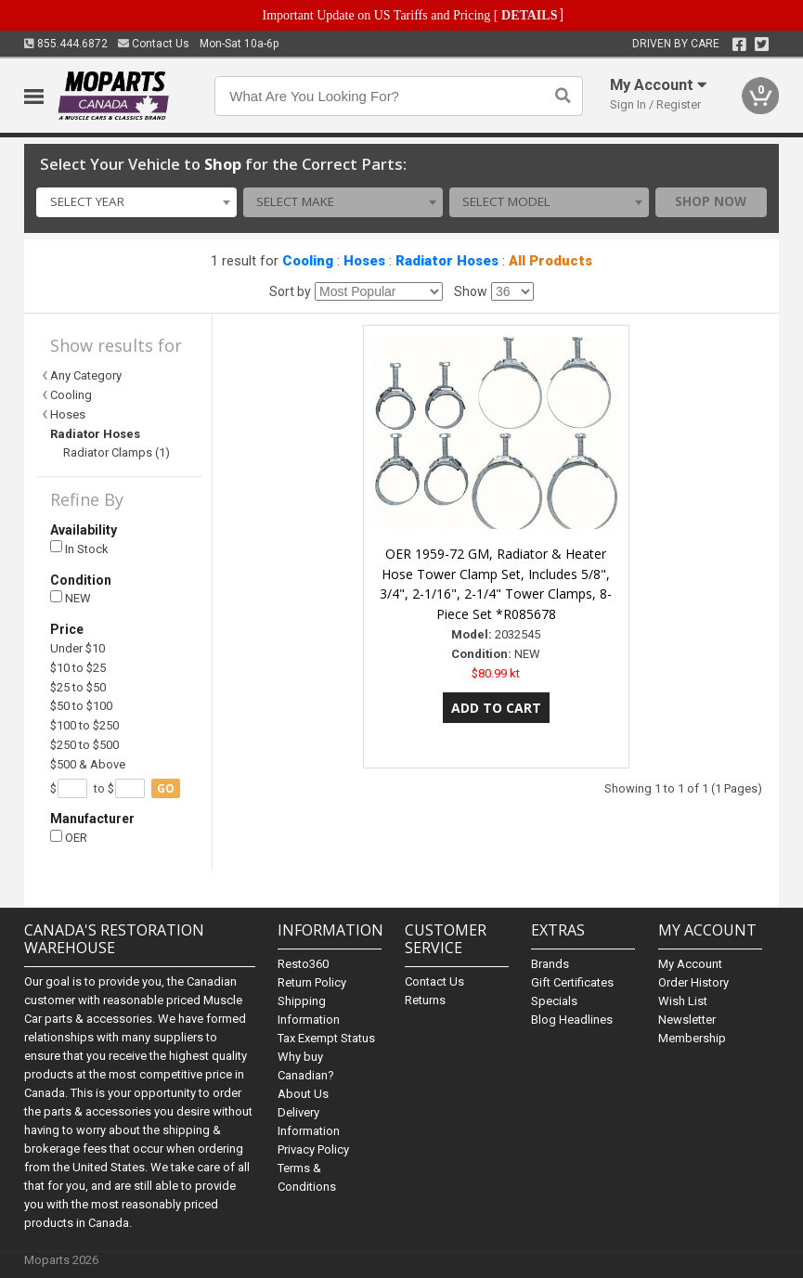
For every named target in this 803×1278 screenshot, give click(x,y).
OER (68, 838)
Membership (692, 1038)
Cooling (307, 260)
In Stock (79, 548)
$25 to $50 (78, 687)
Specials (554, 1001)
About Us (303, 1094)
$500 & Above (87, 764)
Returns (425, 1000)
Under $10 (77, 648)
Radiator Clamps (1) (116, 452)
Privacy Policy (313, 1149)
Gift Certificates (572, 982)
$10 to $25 (78, 668)
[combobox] (136, 202)
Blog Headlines (572, 1019)
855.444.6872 (66, 43)
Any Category (86, 375)
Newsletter (687, 1019)
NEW (70, 598)
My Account (690, 964)
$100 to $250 (84, 725)
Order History (693, 982)
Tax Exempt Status (326, 1038)
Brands (550, 964)
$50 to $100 (81, 706)
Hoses (364, 260)
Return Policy (312, 982)
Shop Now (710, 201)
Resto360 (303, 964)
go (166, 788)
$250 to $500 (84, 745)
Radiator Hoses (447, 260)
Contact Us (153, 43)
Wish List (682, 1001)
